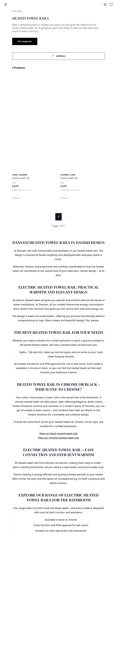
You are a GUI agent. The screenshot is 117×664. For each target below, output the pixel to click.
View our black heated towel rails (58, 433)
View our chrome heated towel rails (58, 437)
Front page (16, 11)
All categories (25, 41)
